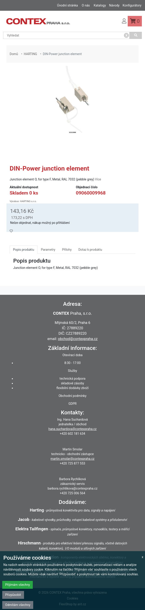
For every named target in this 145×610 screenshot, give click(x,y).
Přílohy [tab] (67, 249)
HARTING (30, 54)
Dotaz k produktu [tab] (90, 249)
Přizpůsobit (13, 595)
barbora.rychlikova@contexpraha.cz (72, 488)
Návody (114, 5)
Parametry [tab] (48, 249)
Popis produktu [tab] (23, 249)
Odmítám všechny (17, 605)
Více (98, 179)
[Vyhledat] (136, 35)
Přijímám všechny (17, 584)
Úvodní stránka (67, 5)
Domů (14, 54)
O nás (86, 5)
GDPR (72, 403)
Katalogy (100, 5)
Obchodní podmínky (72, 396)
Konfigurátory (132, 5)
